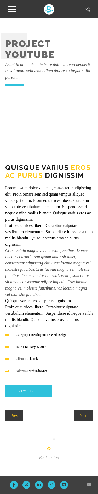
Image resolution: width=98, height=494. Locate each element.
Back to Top (49, 457)
